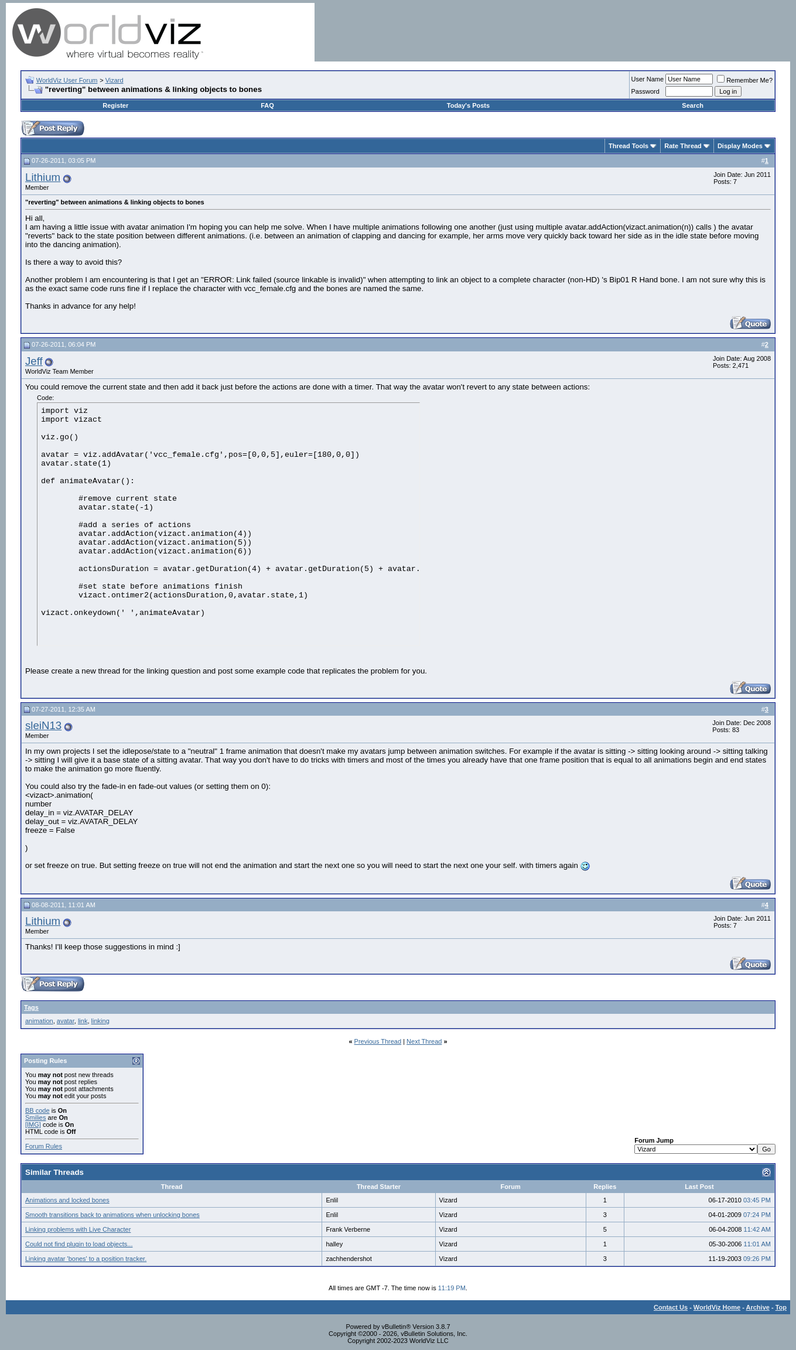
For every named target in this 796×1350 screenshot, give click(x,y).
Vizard (114, 80)
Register (115, 105)
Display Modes (740, 145)
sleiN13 (43, 725)
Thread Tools (628, 145)
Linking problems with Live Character (78, 1229)
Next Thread (424, 1041)
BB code (37, 1110)
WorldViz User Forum (67, 80)
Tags (31, 1007)
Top (781, 1307)
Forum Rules (43, 1146)
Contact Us (671, 1307)
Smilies (35, 1117)
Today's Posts (468, 105)
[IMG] (33, 1124)
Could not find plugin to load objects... (78, 1244)
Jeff (34, 361)
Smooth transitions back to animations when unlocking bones (112, 1214)
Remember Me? (745, 80)
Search (692, 105)
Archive (758, 1307)
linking (100, 1020)
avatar (65, 1020)
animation (39, 1020)
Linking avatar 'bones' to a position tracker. (85, 1258)
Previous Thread (378, 1041)
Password (645, 91)
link (83, 1020)
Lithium (42, 177)
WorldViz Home (716, 1307)
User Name (647, 79)
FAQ (267, 105)
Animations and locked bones (67, 1200)
